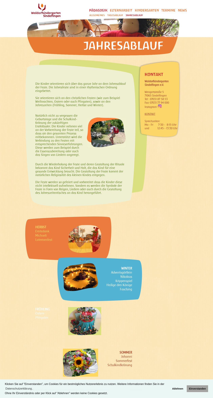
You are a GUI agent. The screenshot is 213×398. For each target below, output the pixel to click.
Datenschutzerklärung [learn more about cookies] (18, 388)
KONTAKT (150, 114)
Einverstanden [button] (197, 388)
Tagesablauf (115, 15)
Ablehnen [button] (177, 388)
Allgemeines (97, 15)
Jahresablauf (134, 15)
